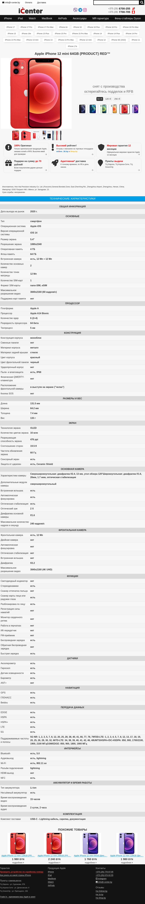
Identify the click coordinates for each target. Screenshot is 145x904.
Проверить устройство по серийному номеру (21, 872)
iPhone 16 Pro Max (130, 27)
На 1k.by (99, 894)
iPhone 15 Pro (60, 33)
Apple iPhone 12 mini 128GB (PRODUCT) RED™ (23, 855)
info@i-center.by (11, 2)
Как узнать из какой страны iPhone (15, 875)
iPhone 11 (136, 40)
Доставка (41, 2)
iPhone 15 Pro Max (80, 33)
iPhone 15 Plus (43, 33)
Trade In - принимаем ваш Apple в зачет (17, 897)
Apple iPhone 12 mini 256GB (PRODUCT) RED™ (60, 855)
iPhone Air (63, 27)
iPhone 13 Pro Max (66, 40)
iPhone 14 (98, 33)
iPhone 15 (12, 33)
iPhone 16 (77, 27)
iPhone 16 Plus (94, 27)
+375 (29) (121, 8)
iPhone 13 (48, 40)
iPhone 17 (11, 27)
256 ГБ (117, 99)
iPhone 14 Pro (131, 33)
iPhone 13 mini (32, 40)
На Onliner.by (101, 891)
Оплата (28, 2)
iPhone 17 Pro (26, 27)
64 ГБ (99, 99)
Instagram (101, 879)
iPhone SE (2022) (119, 40)
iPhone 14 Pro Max (13, 40)
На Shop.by (101, 898)
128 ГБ (108, 99)
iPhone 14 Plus (114, 33)
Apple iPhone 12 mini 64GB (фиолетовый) (93, 855)
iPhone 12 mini (86, 40)
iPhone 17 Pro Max (46, 27)
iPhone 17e (72, 46)
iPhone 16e (26, 33)
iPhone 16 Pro (111, 27)
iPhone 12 (102, 40)
